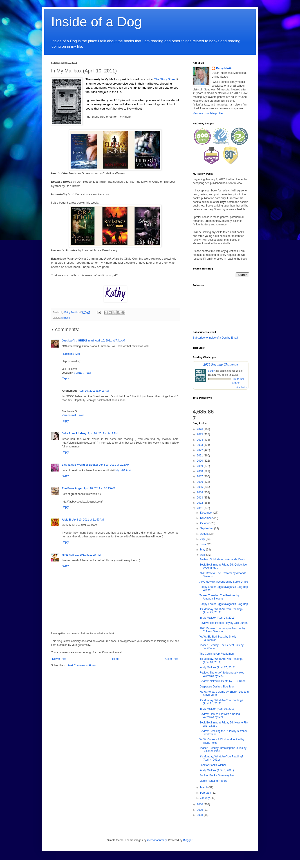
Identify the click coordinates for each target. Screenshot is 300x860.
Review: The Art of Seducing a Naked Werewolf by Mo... (221, 674)
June (203, 544)
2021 (200, 455)
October (205, 523)
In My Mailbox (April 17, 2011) (217, 667)
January (205, 797)
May (203, 549)
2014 (200, 492)
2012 (200, 502)
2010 (200, 804)
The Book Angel (72, 488)
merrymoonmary (156, 840)
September (207, 528)
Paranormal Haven (73, 415)
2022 (200, 450)
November (206, 518)
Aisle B (66, 519)
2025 (200, 434)
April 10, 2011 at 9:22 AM (114, 464)
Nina (65, 554)
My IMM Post (123, 470)
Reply (65, 378)
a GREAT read (82, 372)
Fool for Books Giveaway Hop (217, 775)
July (203, 539)
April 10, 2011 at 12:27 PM (85, 554)
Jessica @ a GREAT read (78, 340)
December (206, 512)
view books (241, 387)
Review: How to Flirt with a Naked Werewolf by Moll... (219, 715)
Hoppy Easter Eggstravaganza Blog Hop (223, 604)
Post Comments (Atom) (81, 665)
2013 (200, 497)
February (206, 792)
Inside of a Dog (96, 21)
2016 (200, 481)
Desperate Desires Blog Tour (216, 686)
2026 (200, 429)
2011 (200, 508)
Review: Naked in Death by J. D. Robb (222, 681)
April (203, 554)
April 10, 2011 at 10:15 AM (99, 488)
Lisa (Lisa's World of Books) (80, 464)
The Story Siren (164, 79)
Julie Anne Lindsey (74, 433)
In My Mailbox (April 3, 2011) (216, 770)
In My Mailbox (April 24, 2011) (217, 617)
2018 (200, 471)
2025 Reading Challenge (220, 364)
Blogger (187, 840)
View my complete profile (208, 113)
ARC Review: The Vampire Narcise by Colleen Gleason (222, 630)
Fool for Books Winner (212, 765)
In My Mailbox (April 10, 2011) (217, 708)
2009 (200, 809)
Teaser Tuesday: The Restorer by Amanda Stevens (219, 597)
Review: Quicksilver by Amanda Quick (222, 559)
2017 (200, 476)
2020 (200, 460)
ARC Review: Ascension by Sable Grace (223, 581)
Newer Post (59, 658)
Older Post (171, 658)
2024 (200, 439)
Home (115, 658)
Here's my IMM (71, 353)
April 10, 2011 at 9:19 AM (103, 433)
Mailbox (65, 317)
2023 (200, 445)
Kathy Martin (224, 68)
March (204, 787)
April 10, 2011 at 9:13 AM (94, 390)
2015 (200, 487)
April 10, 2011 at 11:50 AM (88, 519)
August (204, 533)
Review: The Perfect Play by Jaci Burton (223, 622)
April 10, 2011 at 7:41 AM (110, 340)
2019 (200, 466)
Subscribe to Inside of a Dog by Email (215, 337)
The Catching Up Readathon (216, 653)
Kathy (211, 370)
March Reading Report (213, 780)
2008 (200, 815)
